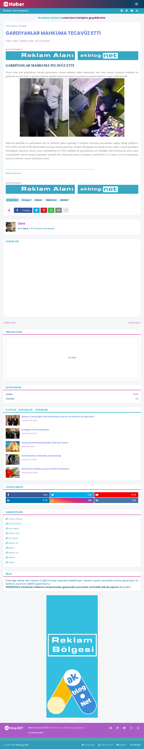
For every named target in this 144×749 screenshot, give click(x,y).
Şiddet (64, 200)
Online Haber (14, 518)
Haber (38, 200)
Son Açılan (25, 409)
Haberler (51, 200)
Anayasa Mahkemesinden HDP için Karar (45, 442)
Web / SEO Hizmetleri (15, 10)
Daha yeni (10, 322)
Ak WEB (72, 357)
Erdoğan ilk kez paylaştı (35, 429)
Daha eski (134, 322)
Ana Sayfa (11, 25)
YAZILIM (72, 398)
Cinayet (22, 25)
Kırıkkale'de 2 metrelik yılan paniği (41, 455)
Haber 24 (12, 543)
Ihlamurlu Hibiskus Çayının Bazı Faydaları (45, 468)
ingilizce (33, 739)
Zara (21, 223)
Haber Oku (13, 533)
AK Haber (12, 538)
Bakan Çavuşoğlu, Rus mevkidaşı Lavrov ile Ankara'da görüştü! (58, 416)
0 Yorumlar (44, 40)
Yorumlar (41, 409)
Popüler (11, 409)
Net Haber (12, 528)
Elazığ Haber (14, 523)
